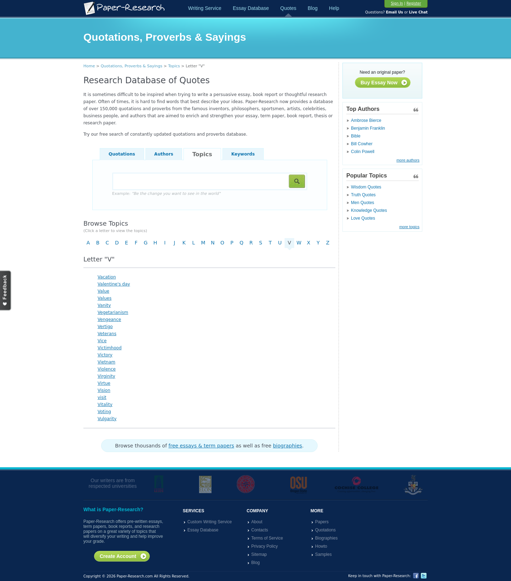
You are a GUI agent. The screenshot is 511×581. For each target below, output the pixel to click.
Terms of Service (267, 538)
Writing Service (204, 8)
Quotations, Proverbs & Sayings (132, 66)
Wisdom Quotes (366, 187)
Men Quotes (362, 202)
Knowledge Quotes (369, 210)
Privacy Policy (264, 546)
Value (103, 291)
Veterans (107, 333)
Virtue (104, 383)
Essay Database (251, 8)
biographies (287, 446)
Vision (104, 390)
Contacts (259, 530)
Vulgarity (107, 418)
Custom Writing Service (209, 521)
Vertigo (105, 326)
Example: (166, 193)
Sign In (397, 3)
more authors (407, 160)
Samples (323, 554)
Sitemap (259, 554)
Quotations (122, 154)
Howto (321, 546)
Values (104, 298)
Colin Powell (362, 151)
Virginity (106, 376)
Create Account (123, 556)
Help (334, 8)
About (256, 521)
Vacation (107, 277)
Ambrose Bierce (366, 120)
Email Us (394, 12)
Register (413, 3)
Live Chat (418, 12)
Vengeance (109, 319)
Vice (102, 340)
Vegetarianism (113, 312)
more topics (409, 227)
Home (89, 66)
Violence (107, 369)
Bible (356, 136)
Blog (313, 8)
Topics (174, 66)
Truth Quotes (363, 194)
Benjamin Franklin (368, 128)
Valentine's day (114, 284)
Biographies (326, 538)
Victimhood (110, 347)
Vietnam (106, 362)
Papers (322, 521)
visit (102, 397)
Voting (104, 411)
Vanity (104, 305)
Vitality (105, 404)
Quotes (288, 8)
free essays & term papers (201, 446)
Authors (163, 154)
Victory (105, 354)
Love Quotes (363, 218)
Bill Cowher (362, 143)
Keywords (243, 154)
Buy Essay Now (384, 82)
